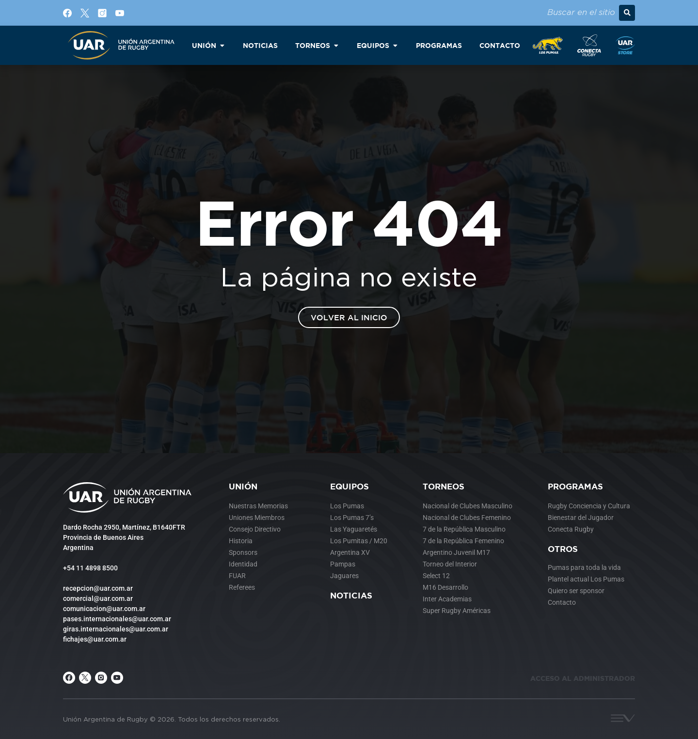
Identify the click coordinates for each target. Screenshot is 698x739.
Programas (575, 486)
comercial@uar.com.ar (98, 598)
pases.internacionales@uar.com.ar (117, 619)
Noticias (351, 595)
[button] (627, 13)
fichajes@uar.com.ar (95, 639)
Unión (243, 486)
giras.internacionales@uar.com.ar (115, 629)
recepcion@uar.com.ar (98, 588)
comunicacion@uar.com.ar (104, 609)
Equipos (349, 486)
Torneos (443, 486)
